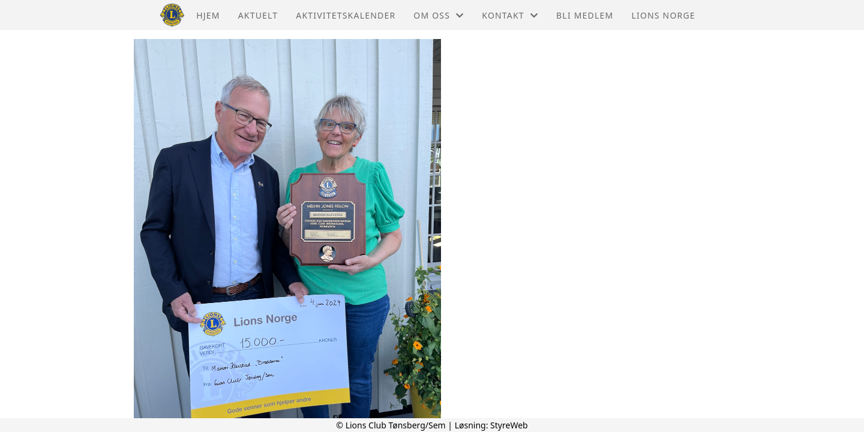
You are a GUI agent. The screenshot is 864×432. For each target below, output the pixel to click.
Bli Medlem (584, 15)
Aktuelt (258, 15)
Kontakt (510, 15)
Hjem (208, 15)
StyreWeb (509, 425)
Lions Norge (663, 15)
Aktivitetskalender (345, 15)
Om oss (438, 15)
